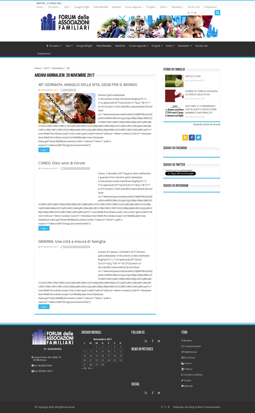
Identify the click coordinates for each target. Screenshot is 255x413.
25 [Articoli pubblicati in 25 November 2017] (114, 360)
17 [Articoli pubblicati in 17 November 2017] (108, 355)
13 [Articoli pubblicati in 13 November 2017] (84, 355)
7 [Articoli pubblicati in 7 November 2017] (90, 351)
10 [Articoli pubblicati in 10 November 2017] (108, 351)
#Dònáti (187, 386)
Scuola (186, 380)
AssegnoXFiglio (82, 7)
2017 (46, 68)
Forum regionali (133, 7)
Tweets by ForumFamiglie (178, 170)
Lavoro (186, 363)
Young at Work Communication (204, 407)
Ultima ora (69, 90)
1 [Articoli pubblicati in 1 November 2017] (96, 347)
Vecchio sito (194, 7)
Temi (66, 7)
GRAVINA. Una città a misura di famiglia (72, 241)
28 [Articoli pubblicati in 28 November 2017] (90, 364)
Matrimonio (189, 352)
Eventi (163, 7)
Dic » (90, 368)
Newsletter (177, 7)
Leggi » (44, 150)
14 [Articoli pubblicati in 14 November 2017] (90, 355)
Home (40, 7)
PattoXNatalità (101, 7)
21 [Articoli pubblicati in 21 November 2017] (90, 360)
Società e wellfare (192, 374)
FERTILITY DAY (193, 76)
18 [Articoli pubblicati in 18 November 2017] (114, 355)
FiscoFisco (188, 357)
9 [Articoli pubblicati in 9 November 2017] (102, 351)
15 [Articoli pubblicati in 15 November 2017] (96, 355)
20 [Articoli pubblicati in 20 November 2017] (84, 360)
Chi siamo (53, 7)
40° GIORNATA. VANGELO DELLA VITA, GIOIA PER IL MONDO (87, 84)
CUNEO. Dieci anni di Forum (61, 163)
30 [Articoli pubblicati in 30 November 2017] (102, 364)
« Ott (84, 368)
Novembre (58, 68)
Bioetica (186, 340)
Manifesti (116, 7)
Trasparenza (210, 7)
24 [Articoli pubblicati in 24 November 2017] (108, 360)
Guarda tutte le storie (206, 124)
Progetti (151, 7)
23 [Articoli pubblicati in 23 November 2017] (102, 360)
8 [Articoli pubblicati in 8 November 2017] (96, 351)
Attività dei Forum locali (76, 168)
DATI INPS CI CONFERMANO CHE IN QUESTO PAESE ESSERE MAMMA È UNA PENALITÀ (201, 109)
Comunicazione (191, 346)
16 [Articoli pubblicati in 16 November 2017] (102, 355)
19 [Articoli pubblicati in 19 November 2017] (120, 355)
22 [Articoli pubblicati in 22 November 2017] (96, 360)
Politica (186, 369)
